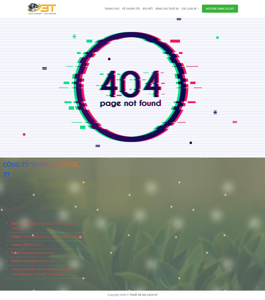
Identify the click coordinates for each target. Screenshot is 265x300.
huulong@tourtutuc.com (37, 261)
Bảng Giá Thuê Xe (167, 8)
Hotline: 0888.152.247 (220, 8)
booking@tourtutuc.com (37, 253)
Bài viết (148, 8)
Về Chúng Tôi (131, 8)
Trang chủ (112, 8)
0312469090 (20, 274)
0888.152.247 (32, 245)
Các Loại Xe (190, 8)
